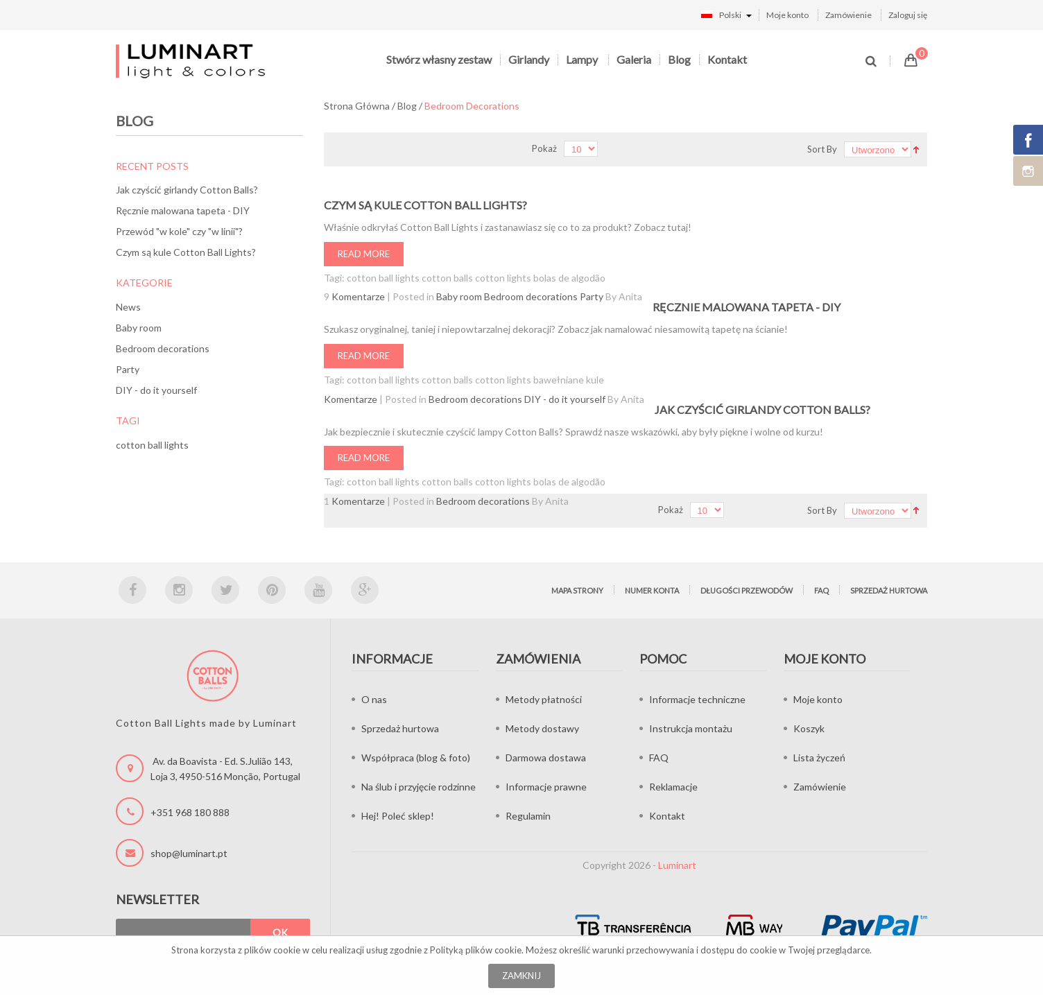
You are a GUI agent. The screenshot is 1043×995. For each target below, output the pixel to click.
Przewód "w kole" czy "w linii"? (179, 231)
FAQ (821, 590)
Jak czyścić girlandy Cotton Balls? (187, 190)
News (128, 307)
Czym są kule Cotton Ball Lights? (186, 252)
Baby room (139, 328)
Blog (679, 59)
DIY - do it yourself (156, 390)
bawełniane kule (568, 380)
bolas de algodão (569, 278)
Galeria (634, 59)
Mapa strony (577, 590)
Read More (364, 253)
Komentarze (358, 296)
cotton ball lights (152, 445)
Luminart (677, 865)
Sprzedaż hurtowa (888, 590)
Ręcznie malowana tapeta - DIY (183, 210)
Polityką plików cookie (476, 949)
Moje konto (787, 15)
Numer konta (652, 590)
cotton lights (503, 278)
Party (127, 369)
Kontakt (727, 59)
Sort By (822, 149)
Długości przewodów (746, 590)
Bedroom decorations (162, 348)
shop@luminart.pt (188, 853)
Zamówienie (848, 15)
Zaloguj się (907, 15)
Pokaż (544, 148)
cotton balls (447, 278)
